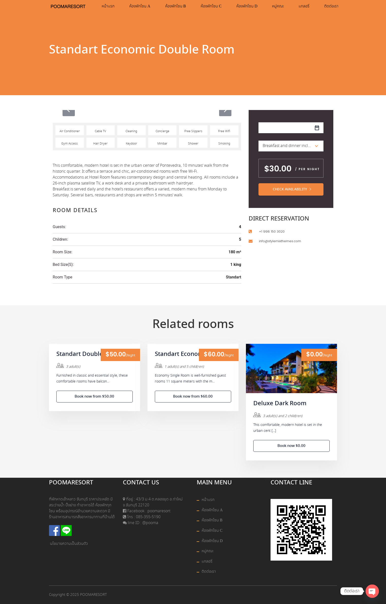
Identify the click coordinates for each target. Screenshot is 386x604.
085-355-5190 (148, 517)
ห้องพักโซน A (139, 6)
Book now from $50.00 (94, 396)
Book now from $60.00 (193, 396)
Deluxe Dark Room (279, 403)
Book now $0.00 (291, 446)
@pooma (150, 523)
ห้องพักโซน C (211, 6)
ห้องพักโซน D (246, 6)
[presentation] (69, 110)
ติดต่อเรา (331, 6)
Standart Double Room (88, 354)
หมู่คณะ (278, 6)
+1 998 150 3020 (272, 231)
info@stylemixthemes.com (280, 241)
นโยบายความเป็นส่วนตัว (69, 544)
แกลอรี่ (304, 6)
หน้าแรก (108, 6)
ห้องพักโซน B (175, 6)
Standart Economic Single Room (193, 354)
